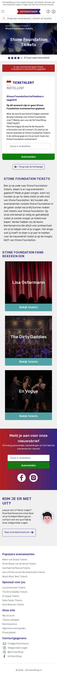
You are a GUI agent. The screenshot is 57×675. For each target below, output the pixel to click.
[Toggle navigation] (8, 11)
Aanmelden (28, 156)
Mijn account (8, 615)
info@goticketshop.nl (18, 643)
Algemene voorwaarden (14, 628)
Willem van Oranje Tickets (14, 559)
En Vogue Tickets (10, 596)
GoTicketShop (15, 656)
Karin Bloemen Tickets (13, 604)
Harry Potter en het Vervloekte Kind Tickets (23, 572)
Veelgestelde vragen (18, 648)
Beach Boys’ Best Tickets (14, 576)
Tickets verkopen (10, 620)
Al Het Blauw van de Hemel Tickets (19, 564)
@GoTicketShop (15, 652)
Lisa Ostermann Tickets (14, 587)
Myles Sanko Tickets (12, 600)
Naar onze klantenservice (19, 532)
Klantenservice (9, 624)
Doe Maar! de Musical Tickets (16, 568)
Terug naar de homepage (28, 167)
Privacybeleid (9, 632)
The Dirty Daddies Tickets (15, 592)
